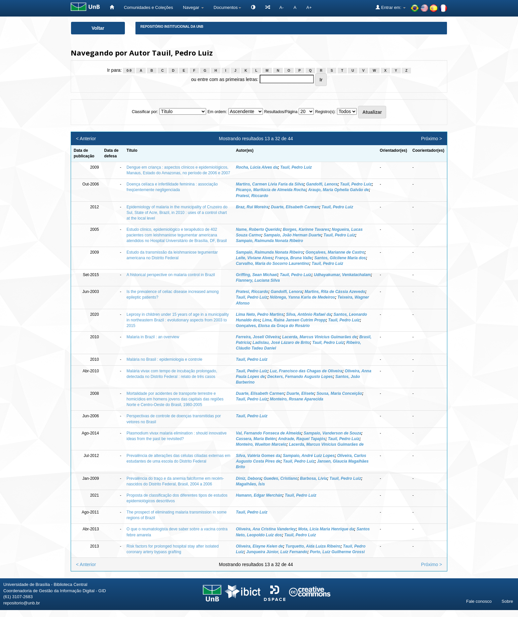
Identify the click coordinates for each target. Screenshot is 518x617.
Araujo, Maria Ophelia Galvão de (338, 189)
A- (281, 7)
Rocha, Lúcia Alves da (257, 167)
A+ (309, 7)
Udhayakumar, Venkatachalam (342, 274)
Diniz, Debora (248, 478)
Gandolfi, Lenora (322, 184)
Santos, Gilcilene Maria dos (340, 258)
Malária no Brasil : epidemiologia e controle (164, 359)
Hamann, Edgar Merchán (259, 495)
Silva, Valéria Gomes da (258, 455)
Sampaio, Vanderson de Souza (332, 433)
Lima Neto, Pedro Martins (260, 314)
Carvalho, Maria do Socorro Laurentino (272, 263)
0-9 (129, 70)
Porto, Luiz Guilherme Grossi (337, 552)
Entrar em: (391, 7)
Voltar (98, 28)
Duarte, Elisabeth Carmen (295, 207)
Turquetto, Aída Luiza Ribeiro (313, 546)
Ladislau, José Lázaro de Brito (281, 342)
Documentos (227, 7)
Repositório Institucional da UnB (172, 26)
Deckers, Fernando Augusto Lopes (300, 376)
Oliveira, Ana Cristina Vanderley (266, 529)
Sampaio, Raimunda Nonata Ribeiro (269, 240)
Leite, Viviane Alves (254, 258)
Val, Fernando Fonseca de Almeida (268, 433)
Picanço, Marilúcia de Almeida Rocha (271, 189)
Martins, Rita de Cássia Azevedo (335, 291)
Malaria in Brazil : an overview (153, 337)
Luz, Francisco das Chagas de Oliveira (306, 371)
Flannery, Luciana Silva (258, 280)
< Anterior (86, 138)
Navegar (193, 7)
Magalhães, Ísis (250, 484)
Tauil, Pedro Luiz (296, 167)
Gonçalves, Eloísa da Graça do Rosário (273, 325)
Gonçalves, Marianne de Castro (335, 252)
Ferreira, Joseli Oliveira (258, 337)
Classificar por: (145, 111)
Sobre (507, 601)
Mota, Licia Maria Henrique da (326, 529)
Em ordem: (217, 111)
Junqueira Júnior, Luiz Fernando (276, 552)
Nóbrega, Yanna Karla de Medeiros (302, 297)
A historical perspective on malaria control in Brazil (171, 274)
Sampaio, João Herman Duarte (292, 235)
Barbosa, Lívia (313, 478)
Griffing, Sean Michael (257, 274)
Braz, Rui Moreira (252, 207)
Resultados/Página (281, 111)
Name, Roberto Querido (258, 229)
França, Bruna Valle (293, 258)
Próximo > (431, 138)
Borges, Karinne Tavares (306, 229)
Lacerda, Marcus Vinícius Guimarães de (319, 337)
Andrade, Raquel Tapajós (302, 438)
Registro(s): (325, 111)
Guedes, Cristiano (281, 478)
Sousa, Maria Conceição (339, 393)
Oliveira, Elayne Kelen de (259, 546)
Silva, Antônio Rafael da (308, 314)
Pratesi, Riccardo (252, 195)
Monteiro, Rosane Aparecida (296, 399)
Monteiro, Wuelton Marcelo (261, 444)
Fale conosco (479, 601)
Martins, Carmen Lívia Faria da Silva (270, 184)
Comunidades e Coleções (148, 7)
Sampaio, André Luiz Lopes (309, 455)
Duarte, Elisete (300, 393)
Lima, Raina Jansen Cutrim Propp (294, 320)
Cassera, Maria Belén (256, 438)
